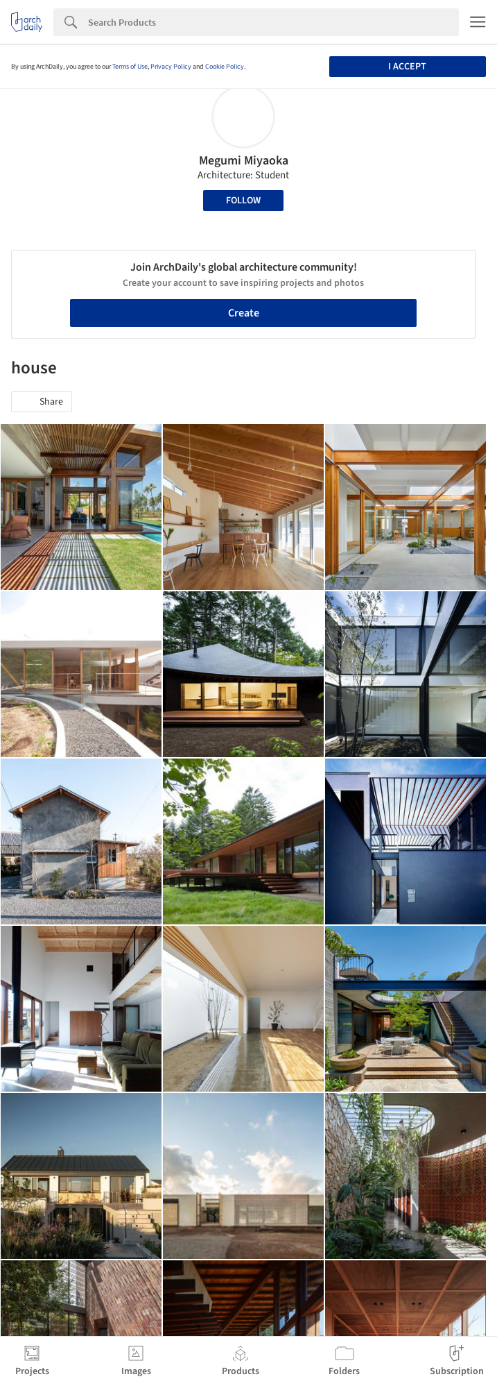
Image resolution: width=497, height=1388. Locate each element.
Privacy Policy (170, 66)
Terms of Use (130, 66)
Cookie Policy (224, 66)
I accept (407, 67)
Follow (243, 201)
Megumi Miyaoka (243, 160)
